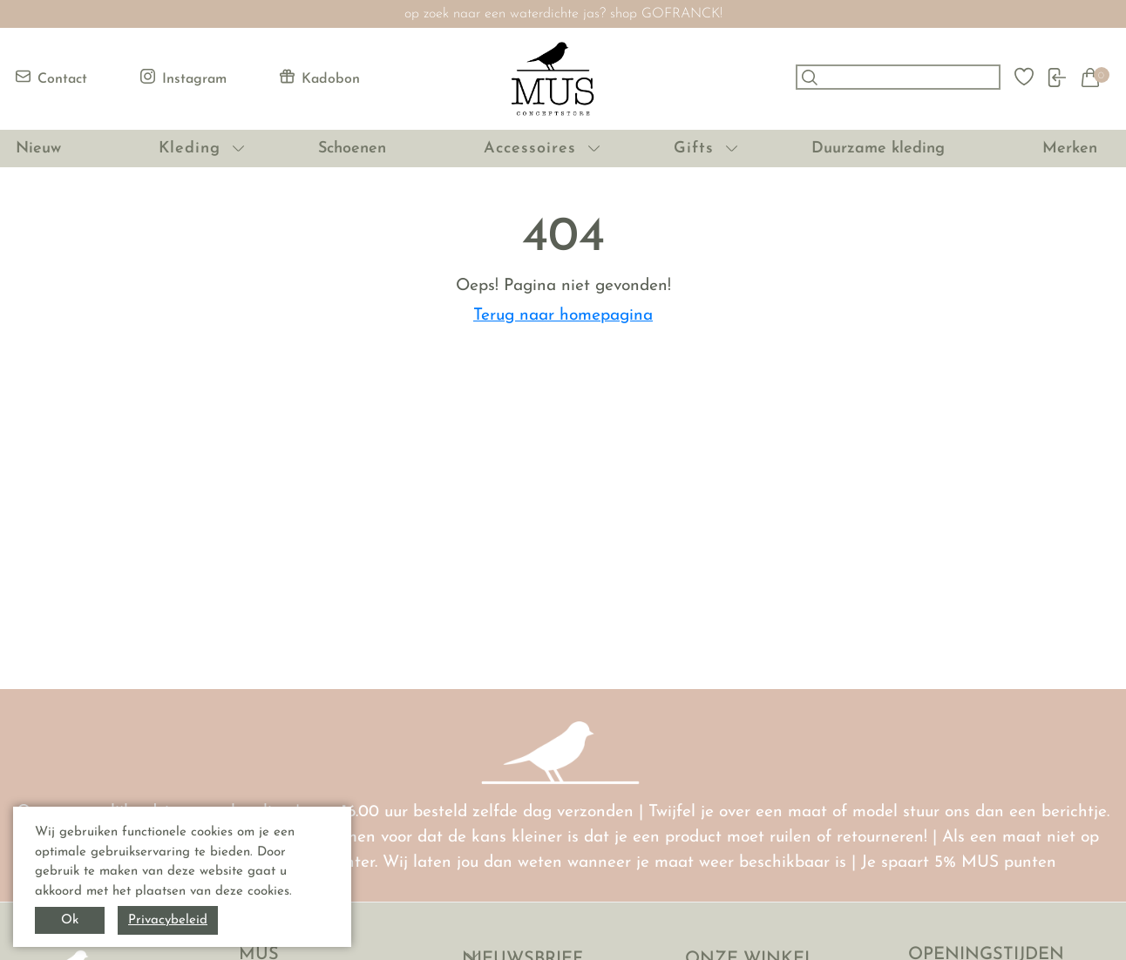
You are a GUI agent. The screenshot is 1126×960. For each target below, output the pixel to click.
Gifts (694, 148)
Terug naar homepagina (563, 316)
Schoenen (352, 148)
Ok (69, 920)
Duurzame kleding (878, 148)
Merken (1069, 148)
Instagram (183, 77)
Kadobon (320, 77)
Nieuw (38, 148)
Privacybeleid (167, 920)
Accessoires (530, 148)
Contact (51, 77)
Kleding (189, 148)
